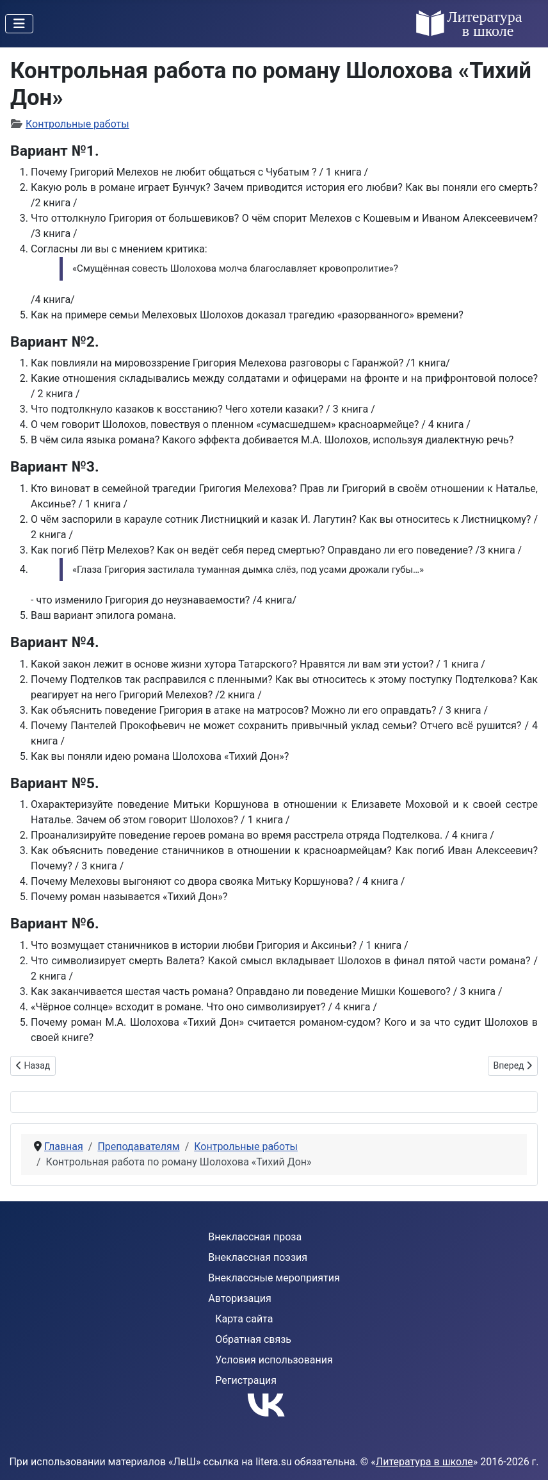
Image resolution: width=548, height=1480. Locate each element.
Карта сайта (244, 1319)
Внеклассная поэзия (257, 1257)
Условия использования (274, 1360)
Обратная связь (253, 1339)
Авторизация (239, 1298)
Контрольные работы (77, 124)
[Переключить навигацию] (19, 23)
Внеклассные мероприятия (274, 1278)
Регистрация (246, 1380)
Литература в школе (424, 1462)
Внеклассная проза (255, 1237)
